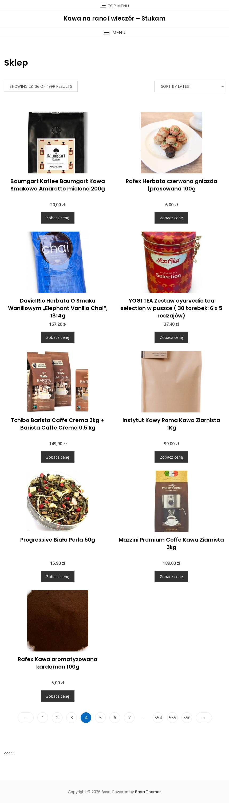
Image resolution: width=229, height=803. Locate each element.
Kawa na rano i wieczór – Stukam (114, 18)
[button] (114, 32)
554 (158, 718)
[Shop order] (189, 86)
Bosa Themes (148, 791)
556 (187, 718)
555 (172, 718)
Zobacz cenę (57, 217)
